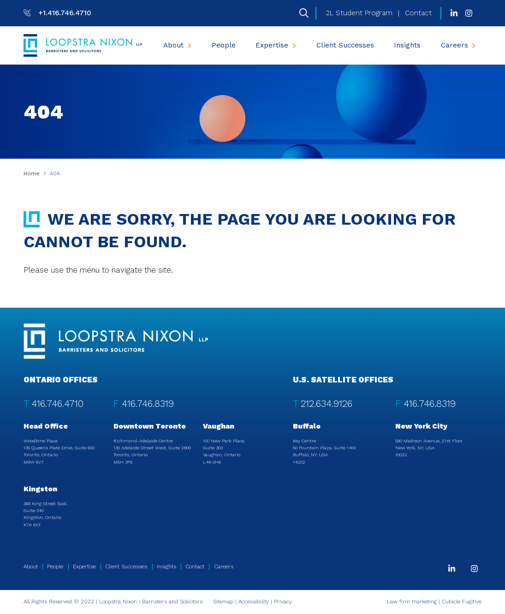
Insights (407, 45)
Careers (459, 45)
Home (32, 173)
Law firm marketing (412, 601)
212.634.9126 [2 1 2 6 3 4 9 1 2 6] (326, 403)
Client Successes (345, 45)
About (178, 45)
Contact (418, 13)
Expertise (276, 45)
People (224, 45)
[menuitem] (177, 45)
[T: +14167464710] (57, 13)
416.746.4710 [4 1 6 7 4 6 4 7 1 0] (57, 403)
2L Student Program (359, 13)
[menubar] (319, 45)
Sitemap (223, 601)
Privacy (283, 601)
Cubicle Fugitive (461, 601)
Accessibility (253, 601)
